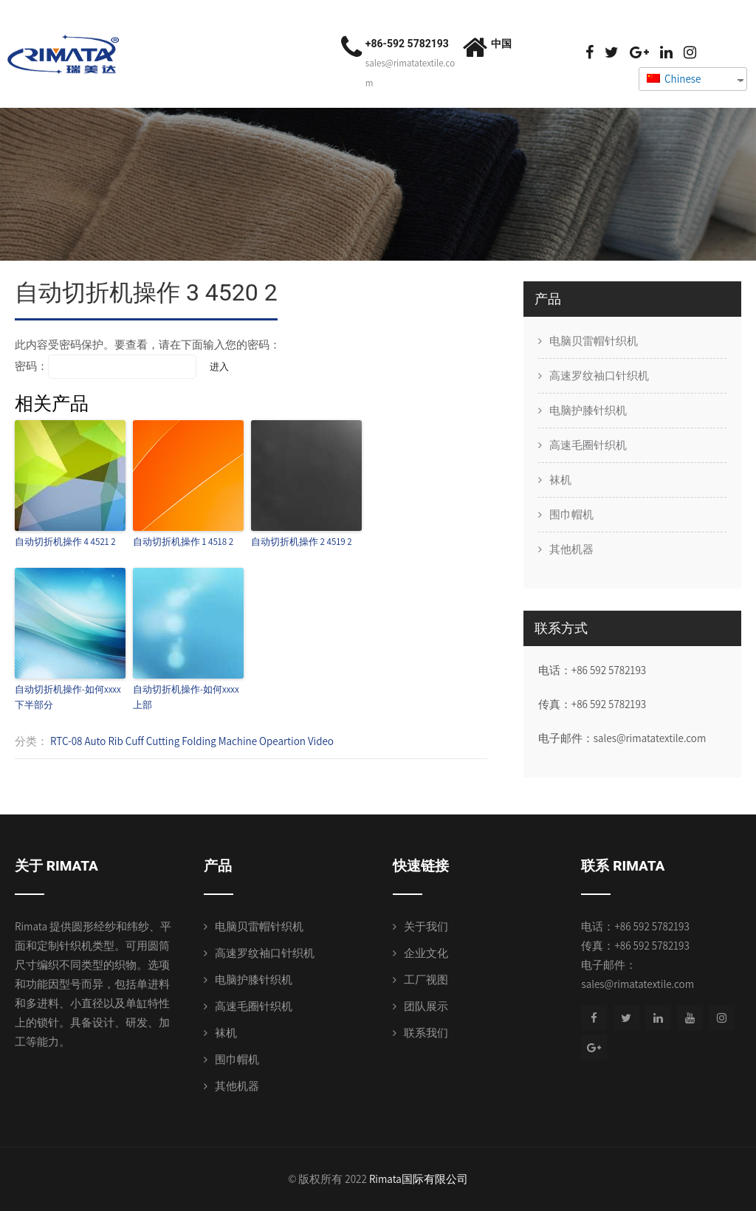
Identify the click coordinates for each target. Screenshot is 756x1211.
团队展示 (426, 1006)
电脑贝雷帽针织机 (593, 341)
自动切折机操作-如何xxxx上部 (186, 697)
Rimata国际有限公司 (418, 1179)
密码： (105, 366)
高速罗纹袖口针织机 (599, 375)
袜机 (560, 480)
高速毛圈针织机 (588, 445)
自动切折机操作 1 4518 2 (183, 541)
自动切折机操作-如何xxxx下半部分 (68, 697)
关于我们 (426, 926)
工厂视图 (426, 979)
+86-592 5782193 (407, 43)
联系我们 (426, 1033)
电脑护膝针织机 (588, 410)
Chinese (674, 79)
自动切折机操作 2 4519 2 (301, 541)
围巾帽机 (571, 514)
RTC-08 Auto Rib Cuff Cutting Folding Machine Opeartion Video (192, 741)
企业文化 (426, 953)
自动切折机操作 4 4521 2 (65, 541)
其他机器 (571, 549)
